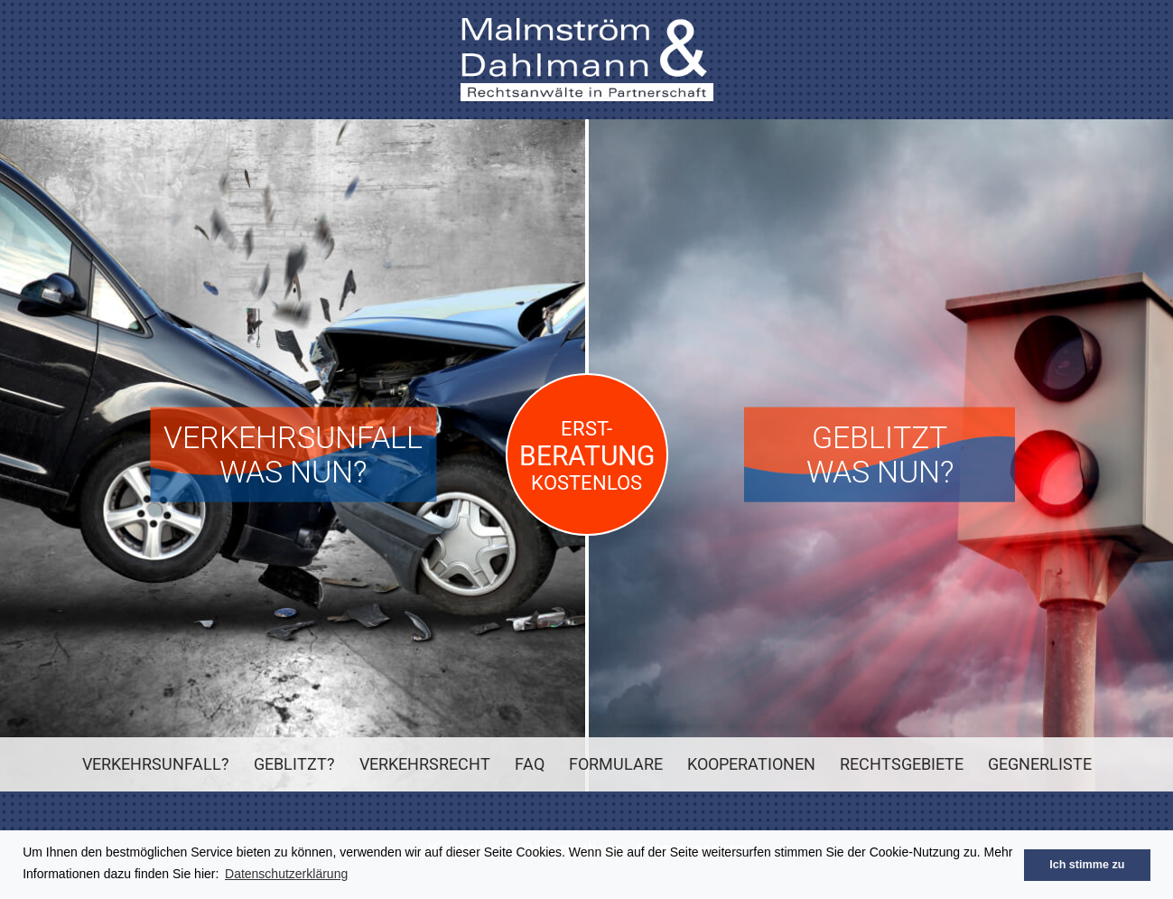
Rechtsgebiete (902, 763)
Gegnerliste (1040, 763)
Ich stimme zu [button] (1086, 864)
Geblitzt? (294, 763)
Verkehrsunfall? (155, 763)
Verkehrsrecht (424, 763)
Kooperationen (751, 763)
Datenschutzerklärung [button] (286, 873)
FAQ (530, 763)
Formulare (616, 763)
